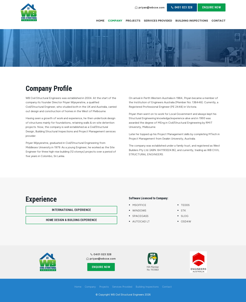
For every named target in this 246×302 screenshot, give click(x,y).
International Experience (71, 210)
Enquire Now (211, 7)
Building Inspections (191, 20)
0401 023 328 (183, 7)
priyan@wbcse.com (152, 7)
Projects (133, 20)
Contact (218, 20)
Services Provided (158, 20)
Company (115, 20)
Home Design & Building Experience (71, 220)
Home (100, 20)
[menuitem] (78, 287)
